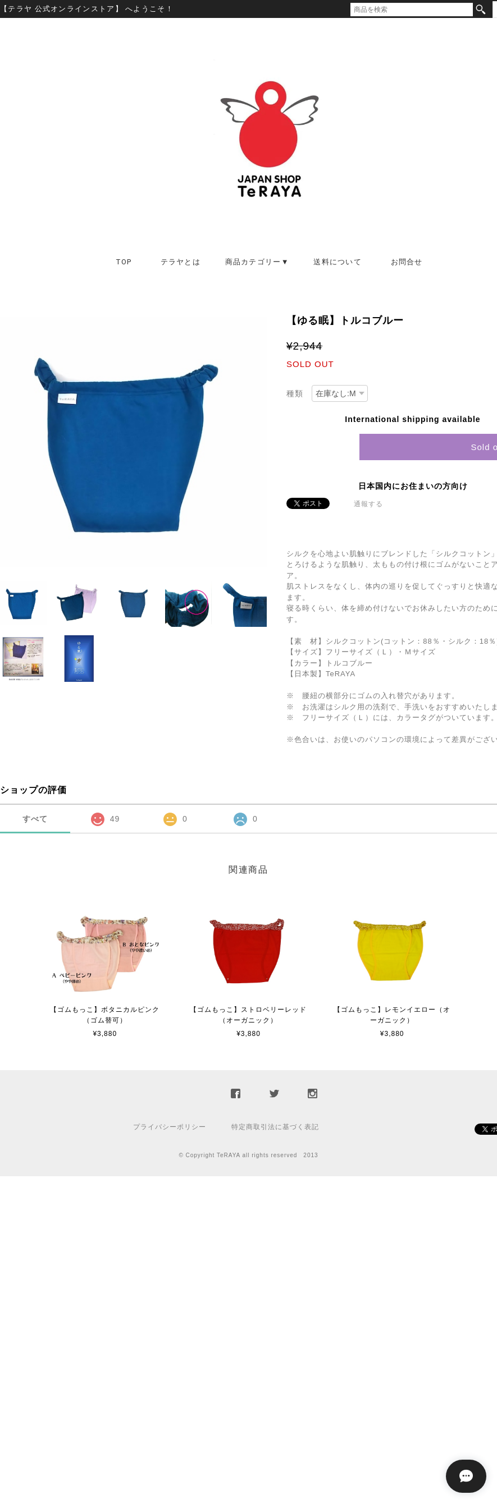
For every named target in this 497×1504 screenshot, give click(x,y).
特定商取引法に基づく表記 (275, 1127)
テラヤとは (181, 262)
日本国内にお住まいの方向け (413, 486)
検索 (481, 9)
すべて (35, 818)
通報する (368, 504)
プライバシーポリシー (169, 1127)
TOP (123, 262)
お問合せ (407, 262)
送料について (337, 262)
